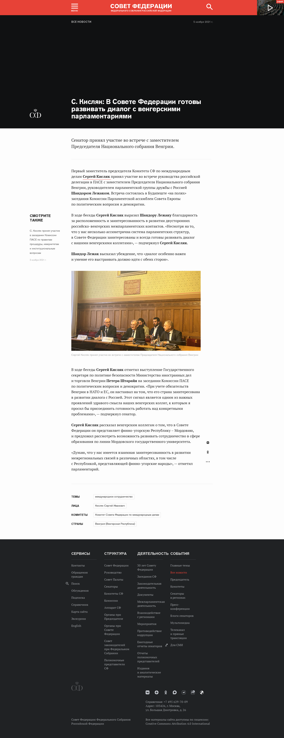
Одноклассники (207, 452)
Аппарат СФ (112, 607)
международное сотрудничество (114, 496)
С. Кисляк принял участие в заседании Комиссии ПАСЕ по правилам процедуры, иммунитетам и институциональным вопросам (45, 242)
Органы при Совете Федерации (112, 630)
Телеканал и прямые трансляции (178, 634)
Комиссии (111, 600)
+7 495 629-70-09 (176, 702)
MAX (175, 692)
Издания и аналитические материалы (149, 672)
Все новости (81, 21)
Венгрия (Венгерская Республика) (115, 523)
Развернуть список (208, 461)
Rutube (193, 692)
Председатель (179, 579)
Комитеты (177, 586)
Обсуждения (80, 590)
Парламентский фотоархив (202, 692)
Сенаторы (111, 586)
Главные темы (180, 565)
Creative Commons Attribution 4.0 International (178, 723)
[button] (75, 7)
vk (147, 692)
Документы (145, 594)
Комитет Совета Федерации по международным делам (127, 514)
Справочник (79, 604)
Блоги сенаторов (181, 616)
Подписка (78, 597)
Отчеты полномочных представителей (148, 657)
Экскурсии (78, 619)
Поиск (75, 583)
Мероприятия (146, 624)
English (76, 626)
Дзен (157, 692)
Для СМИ (176, 645)
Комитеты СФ (113, 593)
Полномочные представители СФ (114, 664)
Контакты (78, 565)
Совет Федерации (116, 565)
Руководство (113, 572)
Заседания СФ (147, 576)
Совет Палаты (113, 579)
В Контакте (208, 442)
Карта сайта (79, 611)
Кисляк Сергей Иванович (110, 505)
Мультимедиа (180, 623)
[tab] (207, 454)
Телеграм (184, 692)
